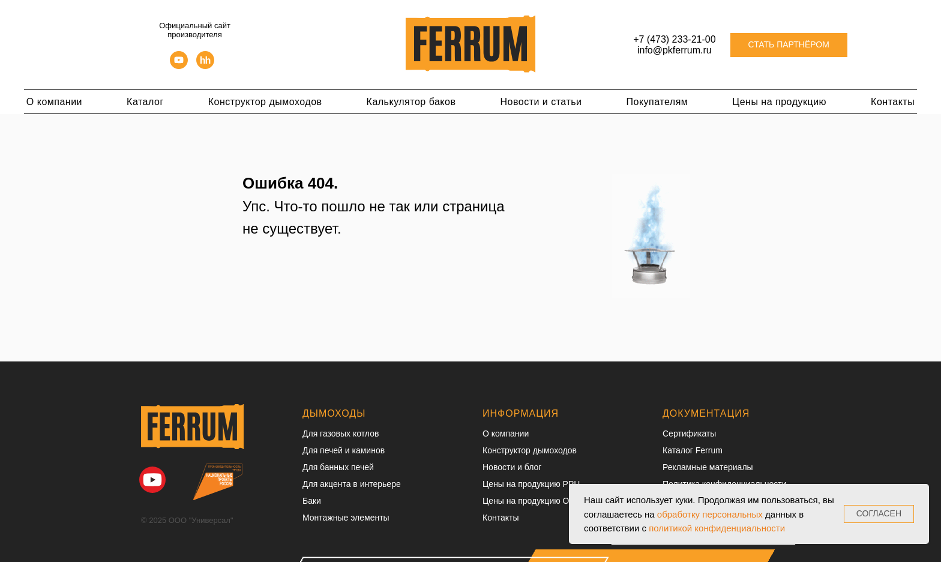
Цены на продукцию (779, 102)
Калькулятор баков (411, 102)
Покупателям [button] (657, 102)
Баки (311, 501)
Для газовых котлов (340, 433)
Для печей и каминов (343, 450)
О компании (54, 102)
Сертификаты (689, 433)
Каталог (145, 102)
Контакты (893, 102)
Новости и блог (512, 467)
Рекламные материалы (708, 467)
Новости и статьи (541, 102)
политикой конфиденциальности (717, 528)
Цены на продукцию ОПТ (531, 501)
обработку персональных (710, 514)
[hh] (205, 66)
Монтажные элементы (345, 517)
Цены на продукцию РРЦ (531, 484)
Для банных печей (338, 467)
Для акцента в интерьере (351, 484)
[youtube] (179, 66)
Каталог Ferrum (693, 450)
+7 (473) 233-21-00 (674, 39)
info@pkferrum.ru (674, 50)
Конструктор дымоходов (265, 102)
